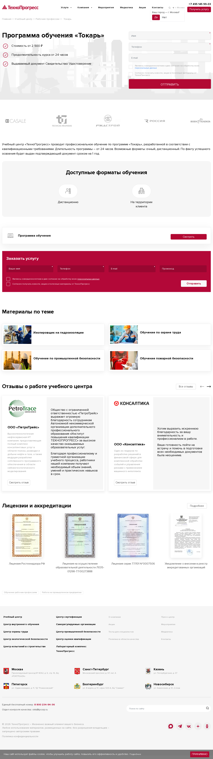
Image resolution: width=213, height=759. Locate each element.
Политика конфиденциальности (20, 740)
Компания (80, 7)
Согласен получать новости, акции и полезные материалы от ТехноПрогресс (165, 74)
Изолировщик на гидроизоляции (60, 330)
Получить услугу (197, 9)
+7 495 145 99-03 (197, 4)
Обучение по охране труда (161, 330)
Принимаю (200, 754)
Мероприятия (103, 7)
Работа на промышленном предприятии (61, 587)
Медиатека (123, 7)
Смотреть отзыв (19, 479)
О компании (116, 611)
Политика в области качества (127, 633)
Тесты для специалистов (124, 626)
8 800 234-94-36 (44, 708)
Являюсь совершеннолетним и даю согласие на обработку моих (167, 67)
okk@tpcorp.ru (40, 713)
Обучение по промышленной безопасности (57, 356)
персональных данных (146, 68)
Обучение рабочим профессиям (20, 587)
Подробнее (197, 503)
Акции (139, 7)
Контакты (154, 7)
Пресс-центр (169, 611)
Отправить (170, 84)
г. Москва (175, 8)
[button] (202, 384)
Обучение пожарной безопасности (168, 356)
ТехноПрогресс (20, 728)
